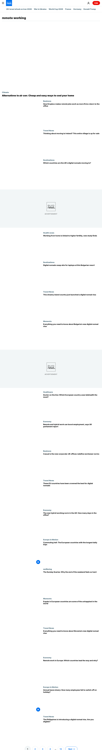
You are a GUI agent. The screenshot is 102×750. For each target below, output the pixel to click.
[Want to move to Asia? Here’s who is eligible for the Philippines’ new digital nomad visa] (71, 730)
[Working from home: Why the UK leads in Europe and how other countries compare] (71, 671)
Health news (48, 233)
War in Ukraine (40, 9)
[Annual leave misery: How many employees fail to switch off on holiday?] (71, 701)
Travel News (48, 130)
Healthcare (48, 392)
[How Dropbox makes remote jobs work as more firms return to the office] (71, 114)
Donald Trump (89, 9)
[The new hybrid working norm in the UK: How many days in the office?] (71, 523)
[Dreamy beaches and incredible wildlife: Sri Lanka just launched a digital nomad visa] (71, 305)
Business (47, 101)
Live (96, 3)
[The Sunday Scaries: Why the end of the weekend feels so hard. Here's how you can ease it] (71, 582)
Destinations (48, 160)
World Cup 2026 (56, 9)
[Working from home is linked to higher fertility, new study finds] (71, 246)
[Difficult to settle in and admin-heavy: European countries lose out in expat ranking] (71, 612)
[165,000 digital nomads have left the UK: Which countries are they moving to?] (71, 173)
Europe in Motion (50, 539)
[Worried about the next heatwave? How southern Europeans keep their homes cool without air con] (51, 95)
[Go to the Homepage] (9, 3)
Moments (47, 321)
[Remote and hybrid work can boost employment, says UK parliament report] (71, 435)
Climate (5, 92)
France (68, 9)
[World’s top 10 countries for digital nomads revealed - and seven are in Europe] (71, 494)
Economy (47, 421)
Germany (77, 9)
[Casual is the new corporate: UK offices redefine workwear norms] (71, 464)
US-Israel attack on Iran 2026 (19, 9)
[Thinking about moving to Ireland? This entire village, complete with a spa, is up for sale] (71, 144)
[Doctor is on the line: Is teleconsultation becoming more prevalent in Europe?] (71, 405)
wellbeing (47, 569)
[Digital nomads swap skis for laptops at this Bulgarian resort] (71, 276)
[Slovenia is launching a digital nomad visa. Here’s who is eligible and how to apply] (71, 642)
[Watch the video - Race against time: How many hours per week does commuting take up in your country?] (71, 553)
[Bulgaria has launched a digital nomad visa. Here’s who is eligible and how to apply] (71, 335)
